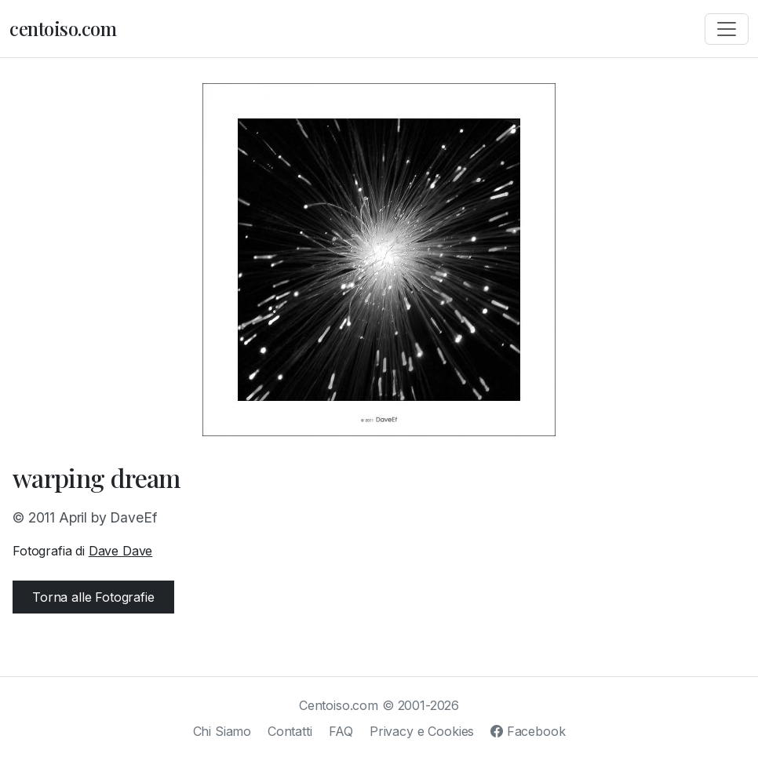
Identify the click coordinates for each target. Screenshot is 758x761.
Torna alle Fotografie (93, 597)
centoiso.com (62, 28)
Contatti (290, 731)
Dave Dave (121, 551)
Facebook (527, 731)
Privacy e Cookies (422, 731)
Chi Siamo (222, 731)
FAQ (341, 731)
